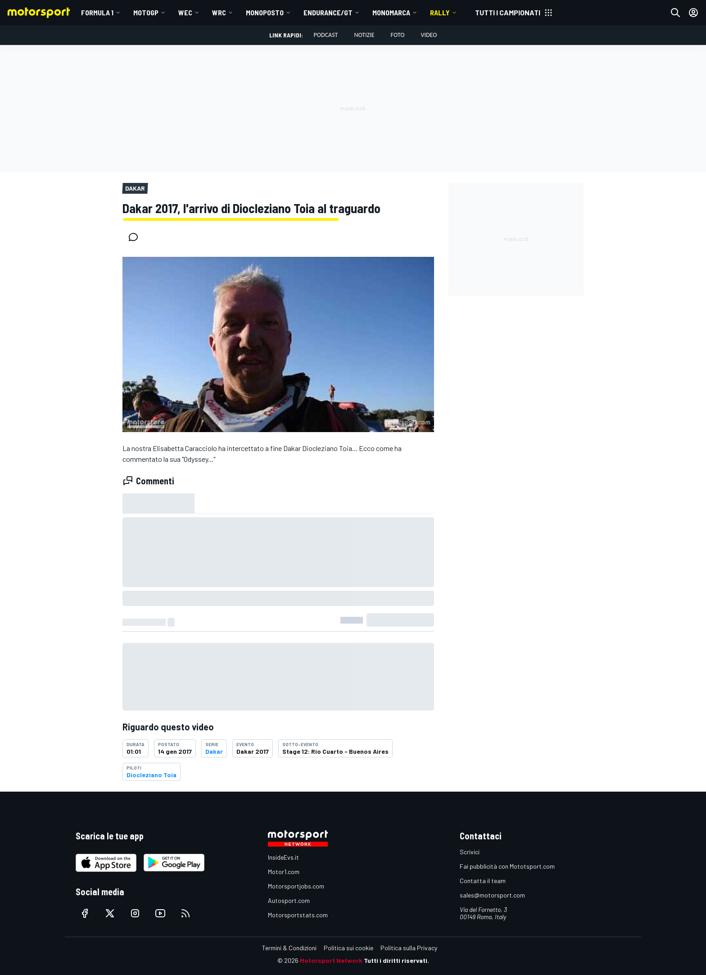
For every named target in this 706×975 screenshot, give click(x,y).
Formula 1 (97, 12)
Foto (398, 35)
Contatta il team (483, 880)
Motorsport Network (331, 960)
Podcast (326, 35)
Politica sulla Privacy (408, 948)
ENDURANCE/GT (328, 12)
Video (429, 35)
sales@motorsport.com (492, 895)
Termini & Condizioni (289, 948)
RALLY (440, 12)
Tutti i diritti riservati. (396, 960)
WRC (219, 12)
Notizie (364, 35)
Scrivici (470, 852)
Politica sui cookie (348, 948)
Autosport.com (289, 900)
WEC (185, 12)
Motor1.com (283, 871)
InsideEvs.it (283, 857)
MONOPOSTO (265, 12)
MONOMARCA (391, 12)
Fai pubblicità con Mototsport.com (507, 866)
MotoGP (145, 12)
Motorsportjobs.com (296, 886)
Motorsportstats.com (298, 915)
